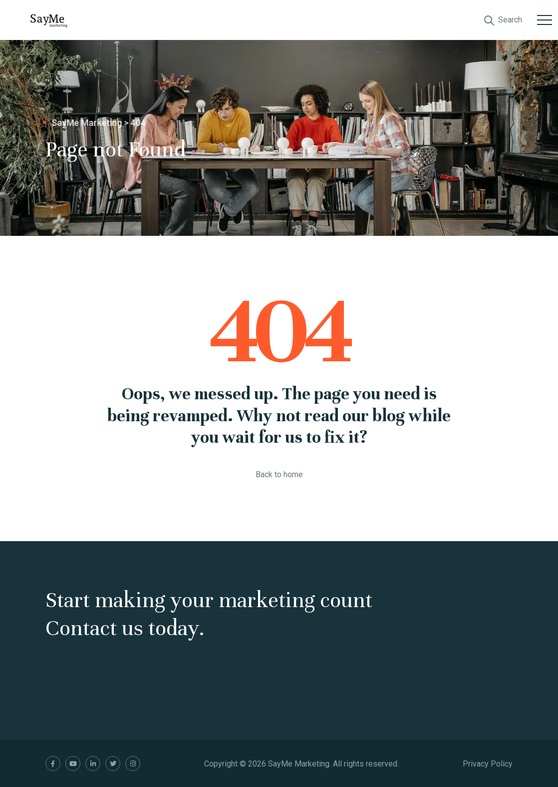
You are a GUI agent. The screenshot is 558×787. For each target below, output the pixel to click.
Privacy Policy (488, 764)
